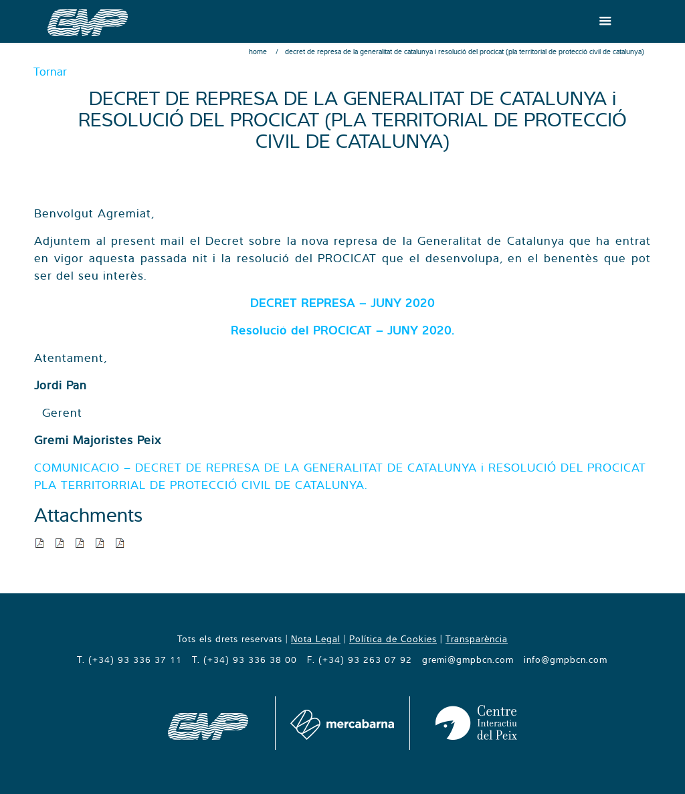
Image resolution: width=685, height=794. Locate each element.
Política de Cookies (393, 639)
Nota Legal (315, 639)
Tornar (50, 71)
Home (258, 51)
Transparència (477, 639)
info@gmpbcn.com (565, 659)
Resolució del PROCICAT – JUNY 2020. (342, 330)
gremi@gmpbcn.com (468, 659)
